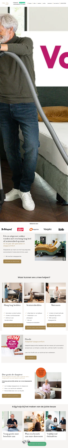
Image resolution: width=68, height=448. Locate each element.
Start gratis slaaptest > (11, 395)
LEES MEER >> (31, 357)
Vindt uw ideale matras (56, 325)
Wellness (39, 3)
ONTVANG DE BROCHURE (12, 261)
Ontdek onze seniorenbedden (37, 327)
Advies (44, 3)
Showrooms (50, 3)
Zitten (35, 3)
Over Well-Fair (56, 3)
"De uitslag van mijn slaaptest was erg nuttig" (41, 373)
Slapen (30, 3)
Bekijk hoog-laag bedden (13, 325)
